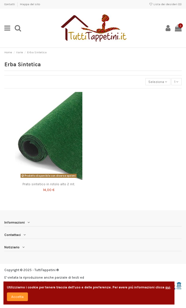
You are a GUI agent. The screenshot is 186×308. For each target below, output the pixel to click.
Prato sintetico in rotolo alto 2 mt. (48, 184)
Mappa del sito (30, 4)
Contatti (10, 4)
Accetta (17, 297)
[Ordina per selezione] (157, 81)
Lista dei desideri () (165, 4)
